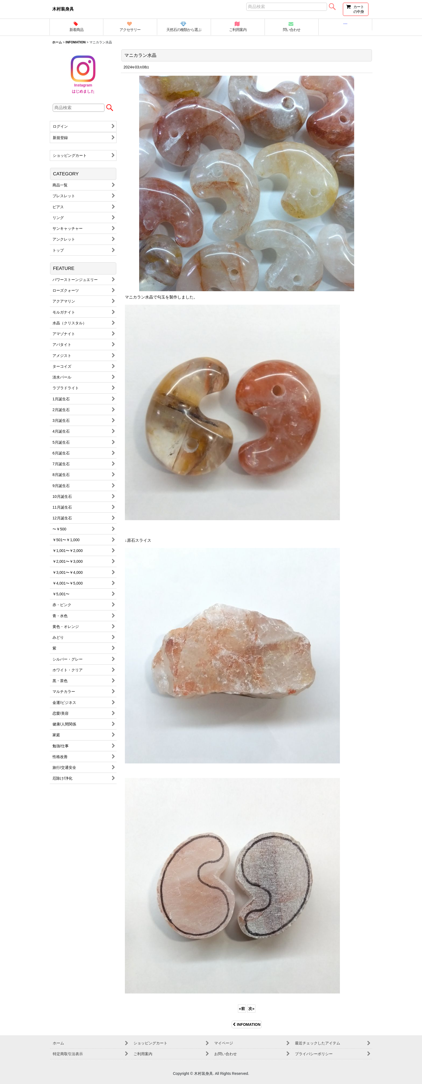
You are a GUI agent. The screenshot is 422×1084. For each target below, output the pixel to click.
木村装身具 (63, 8)
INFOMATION (247, 1024)
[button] (345, 25)
